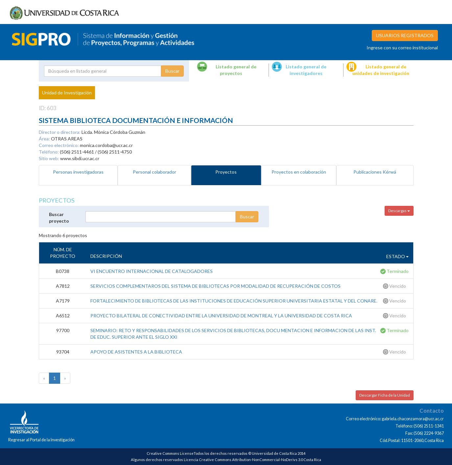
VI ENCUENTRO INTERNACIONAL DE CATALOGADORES (151, 271)
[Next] (65, 378)
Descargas (399, 210)
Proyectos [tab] (226, 172)
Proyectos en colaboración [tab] (299, 172)
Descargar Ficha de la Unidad (384, 395)
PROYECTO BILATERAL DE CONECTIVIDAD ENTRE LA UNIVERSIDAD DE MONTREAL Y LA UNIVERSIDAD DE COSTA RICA (221, 315)
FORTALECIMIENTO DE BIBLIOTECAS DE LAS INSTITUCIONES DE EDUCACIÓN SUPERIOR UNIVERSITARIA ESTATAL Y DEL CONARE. (233, 301)
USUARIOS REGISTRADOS (405, 35)
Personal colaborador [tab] (154, 172)
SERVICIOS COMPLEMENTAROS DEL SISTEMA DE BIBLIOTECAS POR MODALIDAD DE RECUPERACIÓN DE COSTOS (215, 286)
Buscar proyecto (59, 217)
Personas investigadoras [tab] (78, 172)
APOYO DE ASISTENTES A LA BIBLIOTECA (136, 352)
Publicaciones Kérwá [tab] (374, 172)
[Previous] (44, 378)
